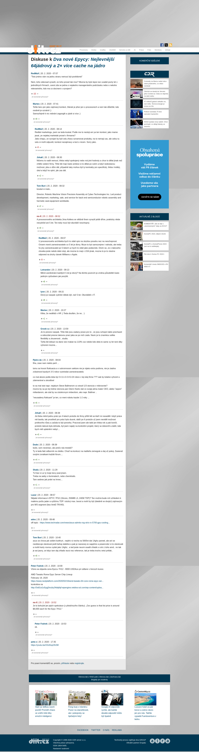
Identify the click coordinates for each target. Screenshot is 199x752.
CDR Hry (149, 74)
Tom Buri (41, 186)
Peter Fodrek (37, 566)
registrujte (79, 663)
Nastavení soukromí (61, 749)
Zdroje (167, 50)
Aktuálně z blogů (149, 217)
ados (33, 519)
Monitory (158, 50)
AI (135, 50)
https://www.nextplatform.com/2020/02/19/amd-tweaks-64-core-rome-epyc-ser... (67, 581)
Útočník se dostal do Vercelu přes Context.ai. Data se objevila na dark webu (156, 93)
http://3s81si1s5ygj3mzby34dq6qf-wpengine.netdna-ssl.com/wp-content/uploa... (67, 587)
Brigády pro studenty (99, 680)
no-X (39, 216)
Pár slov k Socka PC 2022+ (154, 254)
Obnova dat (103, 677)
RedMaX (35, 73)
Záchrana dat (115, 677)
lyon (43, 292)
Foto (149, 50)
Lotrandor (45, 270)
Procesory (84, 50)
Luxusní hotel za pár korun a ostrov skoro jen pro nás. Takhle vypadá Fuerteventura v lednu (145, 713)
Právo (141, 50)
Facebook (83, 730)
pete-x (34, 642)
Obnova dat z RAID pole (88, 677)
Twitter (95, 730)
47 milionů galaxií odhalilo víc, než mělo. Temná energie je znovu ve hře (155, 104)
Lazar (33, 495)
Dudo (35, 445)
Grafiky (103, 50)
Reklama (117, 730)
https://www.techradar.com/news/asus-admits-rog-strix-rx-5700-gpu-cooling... (75, 523)
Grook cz (45, 329)
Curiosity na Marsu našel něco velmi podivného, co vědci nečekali (155, 83)
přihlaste (65, 663)
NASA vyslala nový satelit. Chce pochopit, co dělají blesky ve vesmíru (156, 124)
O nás (106, 730)
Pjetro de (37, 360)
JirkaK (40, 157)
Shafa (36, 470)
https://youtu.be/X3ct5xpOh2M (45, 645)
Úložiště (112, 50)
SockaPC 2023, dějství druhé (155, 234)
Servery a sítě (124, 50)
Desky (93, 50)
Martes (36, 104)
